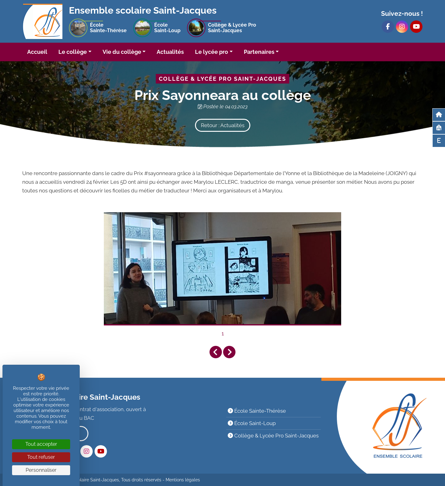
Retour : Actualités (222, 125)
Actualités (170, 52)
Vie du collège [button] (122, 52)
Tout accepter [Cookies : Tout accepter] (41, 444)
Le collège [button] (72, 52)
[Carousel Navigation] (222, 352)
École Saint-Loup (252, 423)
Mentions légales (183, 479)
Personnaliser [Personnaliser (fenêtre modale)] (41, 470)
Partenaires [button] (259, 52)
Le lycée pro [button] (211, 52)
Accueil (37, 52)
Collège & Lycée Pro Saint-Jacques (273, 435)
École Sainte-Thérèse (257, 411)
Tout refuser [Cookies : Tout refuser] (41, 457)
